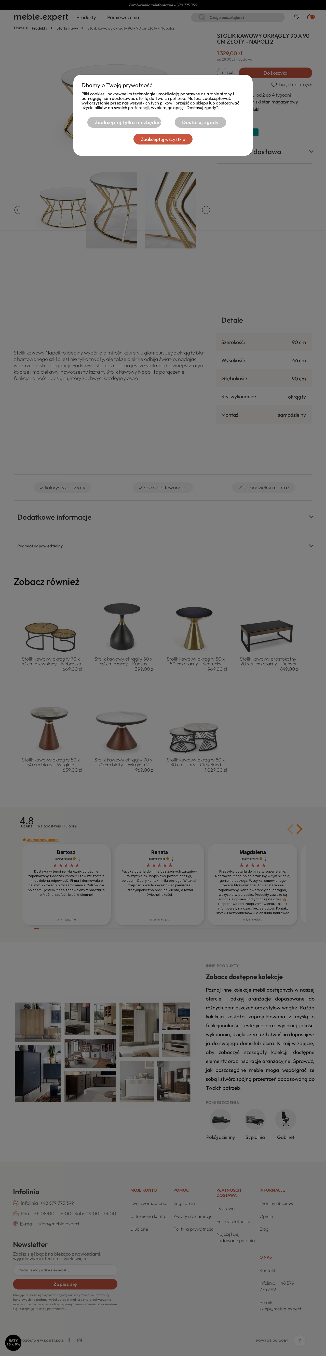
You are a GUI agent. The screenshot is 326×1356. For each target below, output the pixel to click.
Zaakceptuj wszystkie (163, 139)
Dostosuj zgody (200, 122)
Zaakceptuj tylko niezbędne (128, 122)
